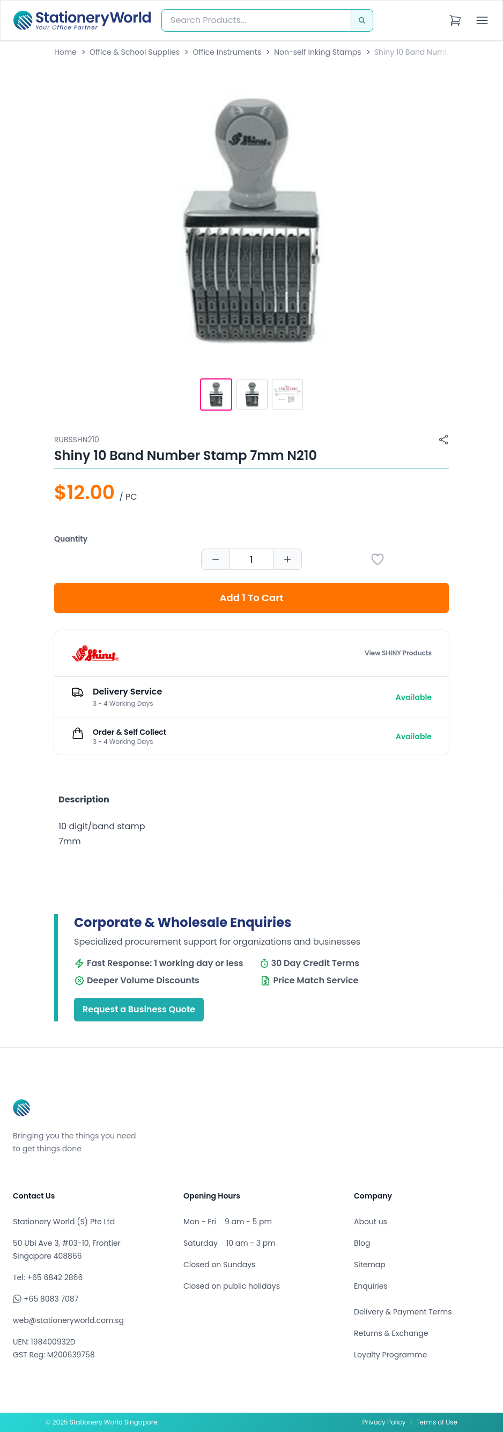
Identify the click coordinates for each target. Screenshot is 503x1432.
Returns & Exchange (391, 1333)
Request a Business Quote (139, 1009)
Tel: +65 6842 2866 (48, 1277)
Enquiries (371, 1286)
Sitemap (370, 1264)
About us (370, 1221)
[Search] (362, 20)
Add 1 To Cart (252, 597)
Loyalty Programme (390, 1354)
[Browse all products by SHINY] (95, 653)
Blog (362, 1243)
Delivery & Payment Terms (403, 1311)
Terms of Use (436, 1422)
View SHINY (398, 653)
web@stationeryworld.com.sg (68, 1320)
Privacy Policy (384, 1422)
